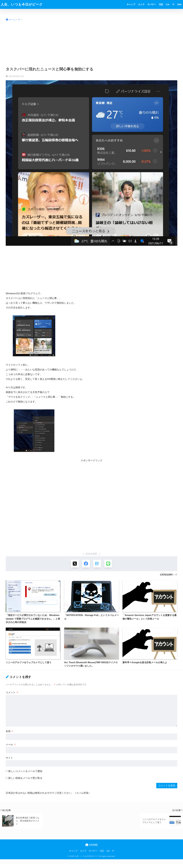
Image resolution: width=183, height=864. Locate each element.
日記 (161, 4)
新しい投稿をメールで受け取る (25, 778)
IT (173, 4)
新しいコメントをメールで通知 (25, 771)
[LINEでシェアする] (109, 564)
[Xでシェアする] (74, 564)
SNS (179, 4)
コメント (12, 692)
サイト (9, 758)
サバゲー (151, 4)
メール (11, 744)
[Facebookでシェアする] (86, 564)
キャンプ (131, 4)
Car (168, 4)
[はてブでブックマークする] (97, 564)
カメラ (141, 4)
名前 (10, 731)
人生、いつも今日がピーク (22, 4)
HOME (91, 845)
